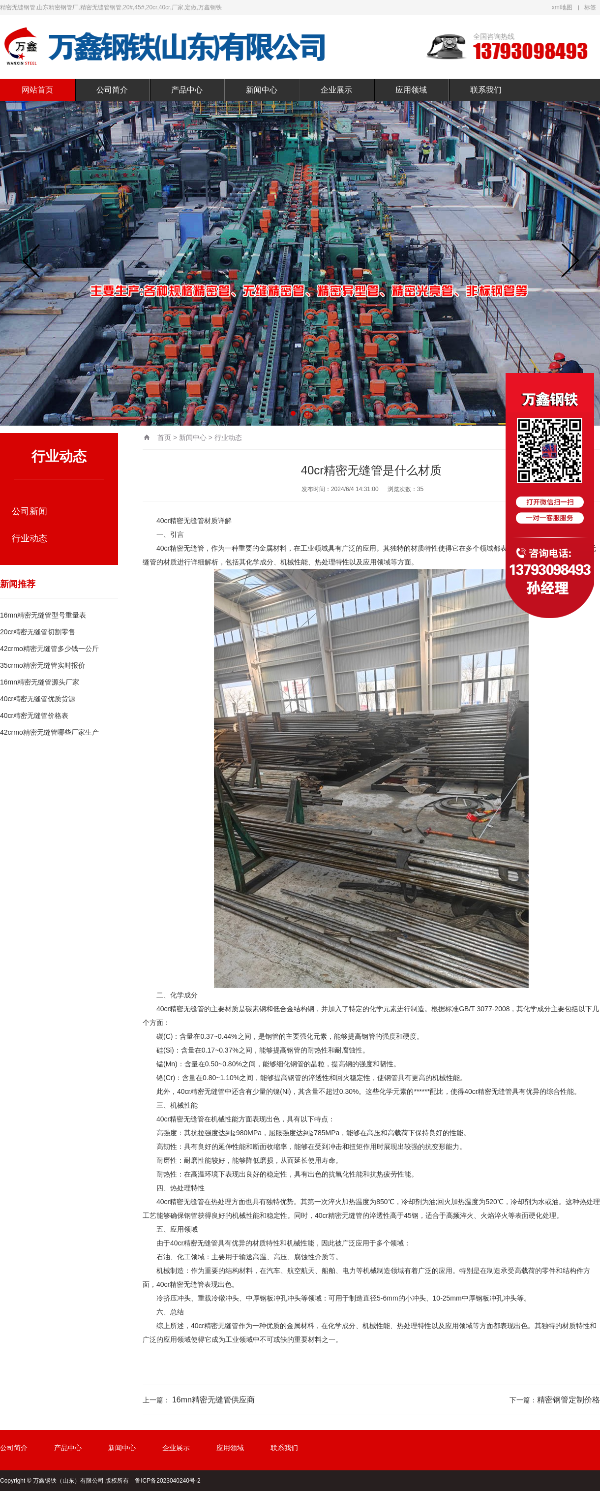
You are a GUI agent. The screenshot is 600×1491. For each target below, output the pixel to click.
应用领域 (411, 90)
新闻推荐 (17, 584)
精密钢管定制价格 (568, 1400)
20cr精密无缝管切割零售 (37, 632)
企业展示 (336, 90)
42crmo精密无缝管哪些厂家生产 (49, 732)
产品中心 (187, 90)
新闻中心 (261, 90)
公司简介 (112, 90)
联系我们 (486, 90)
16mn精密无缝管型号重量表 (43, 615)
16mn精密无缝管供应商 (213, 1400)
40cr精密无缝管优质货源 (37, 699)
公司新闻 (29, 511)
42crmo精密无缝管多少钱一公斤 (49, 648)
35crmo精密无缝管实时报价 (42, 665)
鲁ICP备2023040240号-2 (167, 1480)
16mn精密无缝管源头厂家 (39, 682)
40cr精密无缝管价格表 (34, 715)
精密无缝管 (187, 521)
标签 (590, 7)
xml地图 (562, 7)
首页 (164, 437)
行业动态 (29, 538)
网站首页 (37, 90)
